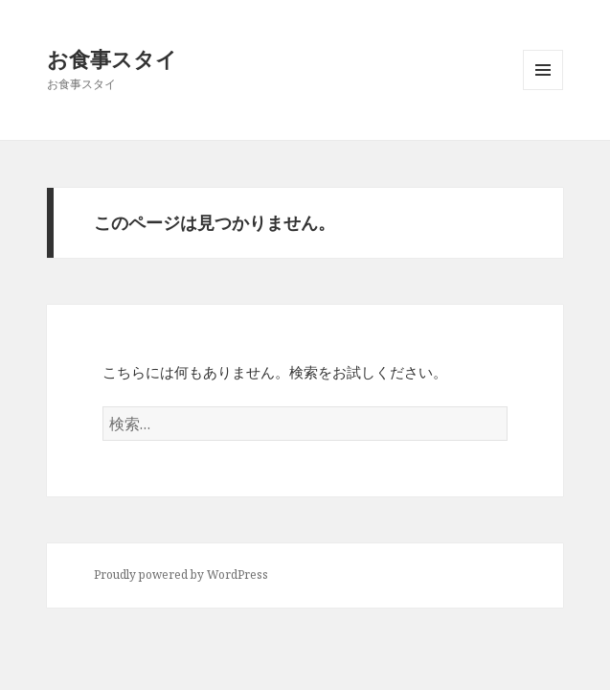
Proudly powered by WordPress (181, 574)
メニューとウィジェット (543, 89)
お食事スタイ (112, 58)
